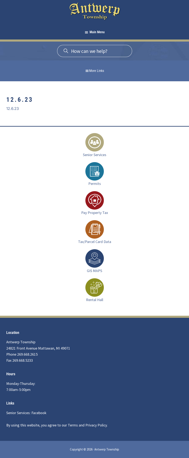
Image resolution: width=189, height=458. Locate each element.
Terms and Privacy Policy (87, 425)
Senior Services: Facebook (26, 412)
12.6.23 (12, 108)
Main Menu (97, 32)
